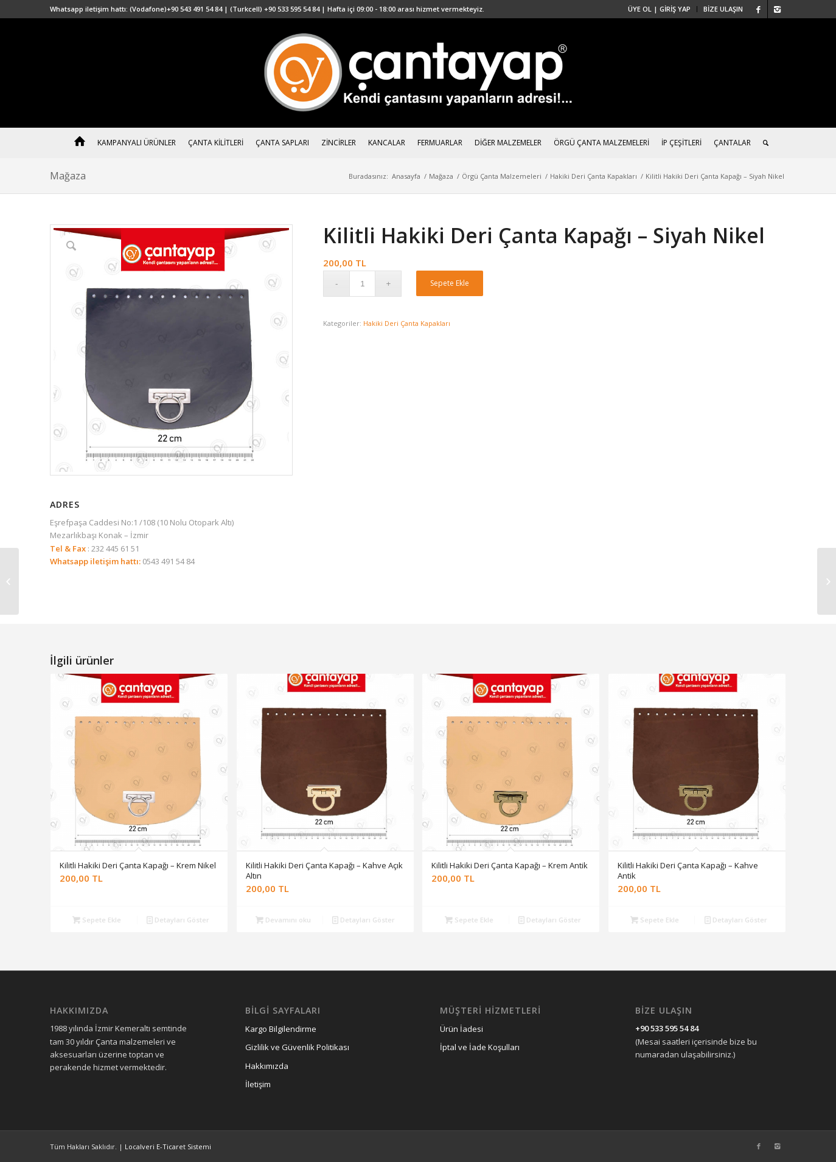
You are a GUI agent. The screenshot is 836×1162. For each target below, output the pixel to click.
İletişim (258, 1084)
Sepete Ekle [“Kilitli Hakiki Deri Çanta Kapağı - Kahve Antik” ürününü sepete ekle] (654, 919)
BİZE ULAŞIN (723, 8)
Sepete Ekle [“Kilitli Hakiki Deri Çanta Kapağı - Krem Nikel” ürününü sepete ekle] (96, 919)
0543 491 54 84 (168, 561)
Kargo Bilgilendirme (280, 1028)
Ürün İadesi (461, 1028)
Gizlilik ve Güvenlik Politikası (297, 1047)
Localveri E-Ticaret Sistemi (168, 1146)
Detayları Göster (178, 919)
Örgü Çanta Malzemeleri (502, 176)
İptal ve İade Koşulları (480, 1047)
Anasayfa (406, 176)
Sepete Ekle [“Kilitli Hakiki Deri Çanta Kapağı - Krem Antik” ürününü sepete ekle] (469, 919)
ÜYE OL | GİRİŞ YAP (659, 8)
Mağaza (68, 175)
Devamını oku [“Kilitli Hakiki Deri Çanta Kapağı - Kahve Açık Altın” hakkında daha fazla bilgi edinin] (283, 919)
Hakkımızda (266, 1065)
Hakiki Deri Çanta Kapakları (593, 176)
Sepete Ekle (449, 283)
